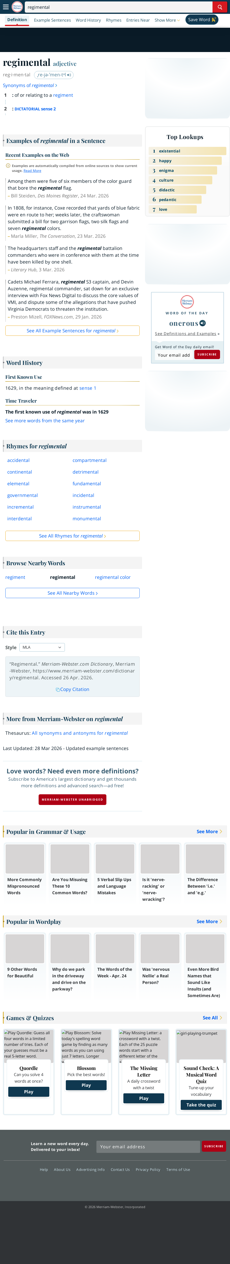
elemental (18, 483)
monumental (87, 518)
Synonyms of (30, 85)
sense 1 (88, 388)
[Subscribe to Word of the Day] (174, 355)
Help (45, 1169)
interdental (19, 518)
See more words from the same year (45, 420)
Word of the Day (187, 313)
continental (19, 472)
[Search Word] (220, 7)
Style (11, 647)
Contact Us (122, 1169)
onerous (184, 322)
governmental (22, 495)
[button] (168, 20)
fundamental (87, 483)
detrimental (86, 472)
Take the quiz (201, 1105)
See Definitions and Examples (185, 333)
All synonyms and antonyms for (80, 733)
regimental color (113, 577)
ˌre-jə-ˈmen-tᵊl (54, 74)
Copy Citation (72, 689)
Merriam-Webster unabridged (72, 799)
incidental (83, 495)
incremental (20, 507)
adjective (65, 63)
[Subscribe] (214, 1146)
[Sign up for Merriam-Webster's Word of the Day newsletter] (148, 1147)
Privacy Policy (149, 1169)
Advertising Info (91, 1169)
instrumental (87, 507)
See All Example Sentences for (71, 330)
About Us (63, 1169)
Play (28, 1092)
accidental (18, 460)
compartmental (90, 460)
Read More (32, 170)
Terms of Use (178, 1169)
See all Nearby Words (71, 593)
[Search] (126, 7)
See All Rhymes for (71, 536)
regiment (63, 95)
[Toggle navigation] (6, 7)
